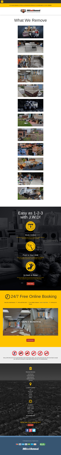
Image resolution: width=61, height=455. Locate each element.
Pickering (30, 395)
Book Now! (30, 283)
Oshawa (30, 394)
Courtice (30, 392)
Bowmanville (30, 391)
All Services (30, 340)
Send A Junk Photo (44, 302)
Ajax (30, 389)
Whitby (30, 397)
